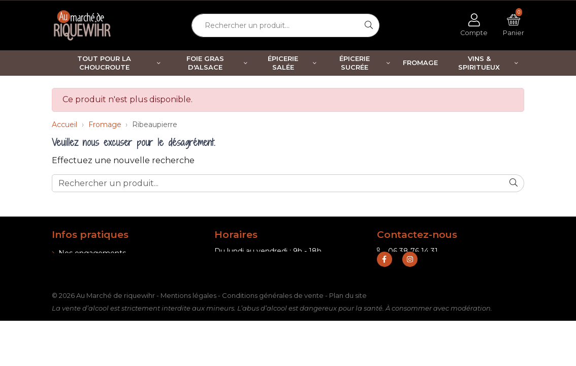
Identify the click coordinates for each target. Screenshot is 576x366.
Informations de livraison (98, 266)
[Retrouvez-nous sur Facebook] (384, 284)
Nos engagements (89, 253)
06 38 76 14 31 (407, 251)
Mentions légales (188, 321)
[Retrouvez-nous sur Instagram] (410, 284)
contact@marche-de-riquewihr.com (446, 264)
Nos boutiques (81, 279)
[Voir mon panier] (513, 25)
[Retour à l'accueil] (85, 25)
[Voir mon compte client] (474, 25)
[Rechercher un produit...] (275, 25)
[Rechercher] (369, 25)
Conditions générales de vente (273, 321)
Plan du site (348, 321)
